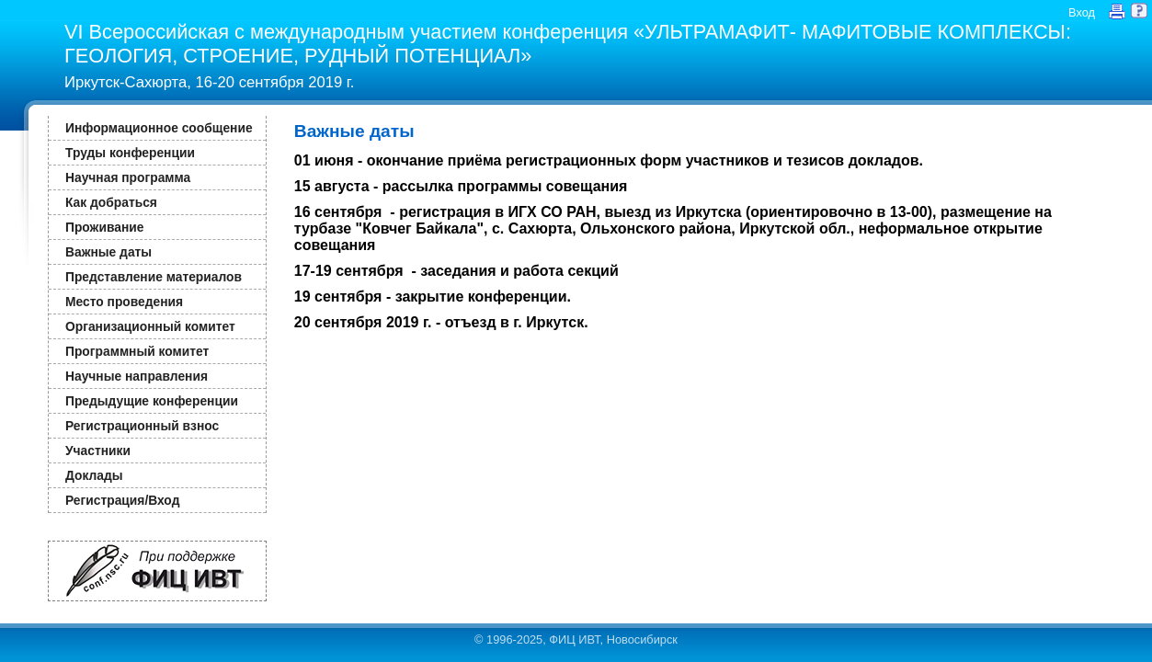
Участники (98, 450)
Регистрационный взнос (142, 425)
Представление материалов (153, 276)
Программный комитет (137, 351)
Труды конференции (130, 152)
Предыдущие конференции (151, 401)
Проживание (104, 227)
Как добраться (111, 202)
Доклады (94, 475)
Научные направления (136, 376)
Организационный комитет (150, 326)
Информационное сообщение (159, 127)
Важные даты (108, 252)
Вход (1081, 12)
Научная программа (127, 177)
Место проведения (124, 301)
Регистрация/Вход (122, 500)
